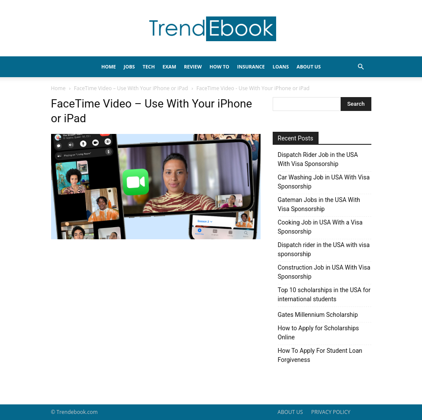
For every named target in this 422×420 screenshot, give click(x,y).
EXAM (169, 66)
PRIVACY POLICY (331, 412)
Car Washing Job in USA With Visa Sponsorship (324, 182)
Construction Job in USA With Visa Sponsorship (324, 272)
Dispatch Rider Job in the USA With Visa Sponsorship (318, 159)
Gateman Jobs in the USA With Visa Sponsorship (319, 204)
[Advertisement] (156, 306)
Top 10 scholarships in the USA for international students (324, 295)
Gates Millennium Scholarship (318, 314)
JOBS (129, 66)
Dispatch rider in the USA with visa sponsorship (324, 249)
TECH (149, 66)
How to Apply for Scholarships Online (318, 333)
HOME (108, 66)
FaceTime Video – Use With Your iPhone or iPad (131, 88)
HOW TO (219, 66)
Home (58, 88)
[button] (361, 67)
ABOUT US (290, 412)
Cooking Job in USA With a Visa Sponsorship (320, 227)
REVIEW (193, 66)
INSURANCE (251, 66)
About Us (308, 66)
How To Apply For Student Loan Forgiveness (320, 355)
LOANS (281, 66)
